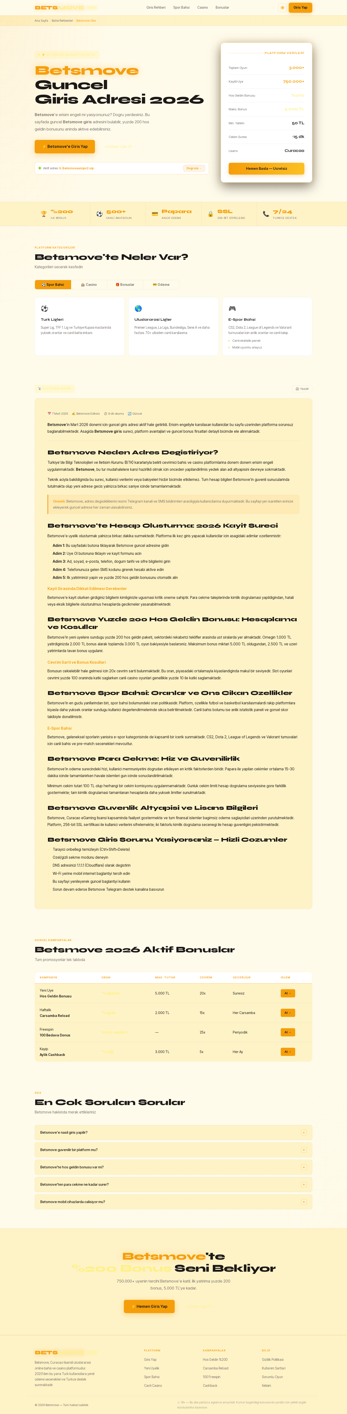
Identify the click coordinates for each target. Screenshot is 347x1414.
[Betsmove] (85, 1352)
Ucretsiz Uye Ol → (120, 146)
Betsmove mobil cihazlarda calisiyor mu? (173, 1202)
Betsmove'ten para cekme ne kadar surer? (173, 1184)
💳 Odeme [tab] (161, 285)
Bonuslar (222, 7)
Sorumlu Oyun (272, 1377)
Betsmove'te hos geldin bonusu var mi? (173, 1167)
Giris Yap (300, 7)
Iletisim (266, 1386)
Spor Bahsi (181, 7)
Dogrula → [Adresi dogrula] (194, 168)
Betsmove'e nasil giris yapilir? (173, 1132)
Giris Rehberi (156, 7)
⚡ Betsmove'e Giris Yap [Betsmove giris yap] (65, 146)
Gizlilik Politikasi (272, 1360)
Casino (202, 7)
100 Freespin (211, 1377)
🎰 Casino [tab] (89, 285)
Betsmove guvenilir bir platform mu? (173, 1150)
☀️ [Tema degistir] (282, 8)
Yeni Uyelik (151, 1368)
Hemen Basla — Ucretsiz (266, 168)
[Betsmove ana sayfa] (66, 7)
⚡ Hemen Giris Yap (149, 1306)
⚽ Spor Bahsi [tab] (53, 285)
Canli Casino (153, 1386)
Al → (288, 993)
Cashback (210, 1386)
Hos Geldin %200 (215, 1360)
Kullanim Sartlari (273, 1368)
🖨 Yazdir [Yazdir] (302, 389)
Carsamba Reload (215, 1368)
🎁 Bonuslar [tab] (124, 285)
